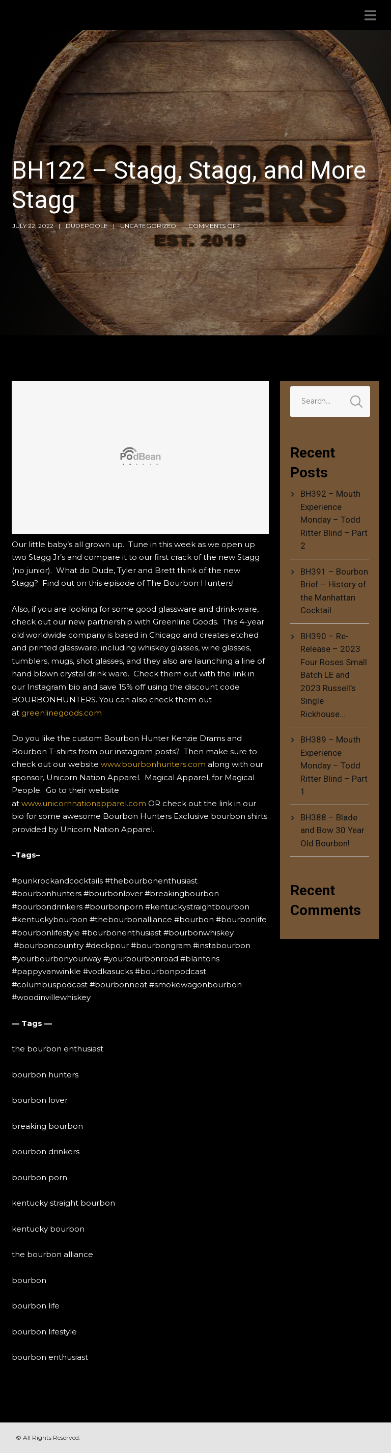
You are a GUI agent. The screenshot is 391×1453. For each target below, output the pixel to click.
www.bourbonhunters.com (153, 764)
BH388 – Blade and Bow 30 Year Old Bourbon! (332, 830)
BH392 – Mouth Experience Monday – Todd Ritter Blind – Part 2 (334, 520)
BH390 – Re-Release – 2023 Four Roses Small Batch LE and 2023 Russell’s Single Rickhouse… (333, 675)
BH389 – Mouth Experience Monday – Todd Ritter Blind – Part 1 (334, 765)
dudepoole (87, 226)
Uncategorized (148, 226)
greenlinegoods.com (61, 713)
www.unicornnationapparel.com (83, 803)
